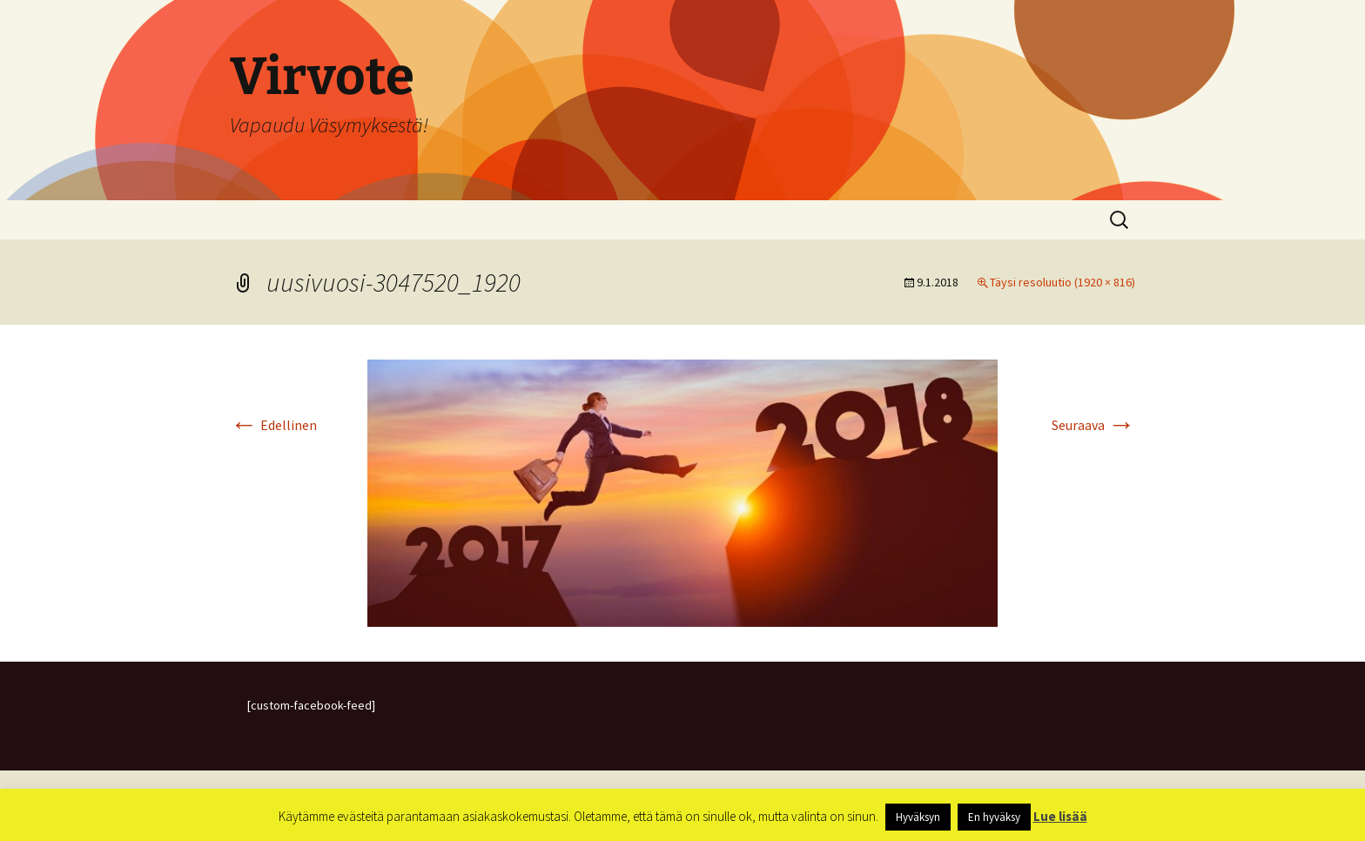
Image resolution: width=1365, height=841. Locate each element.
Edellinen (273, 425)
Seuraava (1093, 425)
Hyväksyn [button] (918, 817)
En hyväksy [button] (994, 817)
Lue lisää (1060, 816)
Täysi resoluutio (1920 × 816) (1062, 282)
